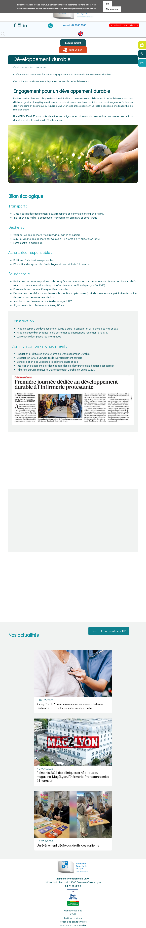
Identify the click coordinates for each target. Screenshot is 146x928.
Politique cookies (73, 918)
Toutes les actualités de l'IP (109, 631)
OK (107, 3)
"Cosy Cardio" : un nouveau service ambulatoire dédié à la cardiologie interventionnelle (70, 706)
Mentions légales (73, 910)
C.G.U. (73, 914)
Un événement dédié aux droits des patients (68, 845)
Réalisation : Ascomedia (73, 925)
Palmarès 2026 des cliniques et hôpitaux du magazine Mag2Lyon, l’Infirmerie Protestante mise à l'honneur (73, 776)
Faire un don (75, 49)
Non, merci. (112, 9)
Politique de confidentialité (73, 921)
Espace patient (73, 42)
